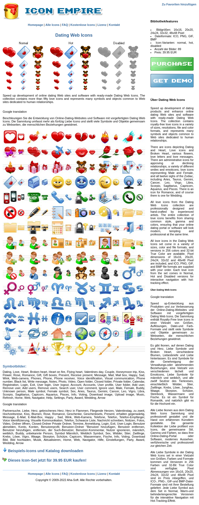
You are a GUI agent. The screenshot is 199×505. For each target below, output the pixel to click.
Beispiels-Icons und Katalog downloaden (43, 451)
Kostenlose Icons (82, 24)
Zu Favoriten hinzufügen (179, 4)
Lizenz (102, 24)
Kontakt (114, 24)
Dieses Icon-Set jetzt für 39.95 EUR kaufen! (45, 460)
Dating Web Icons (73, 35)
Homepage (35, 24)
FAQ (65, 24)
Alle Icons (53, 24)
